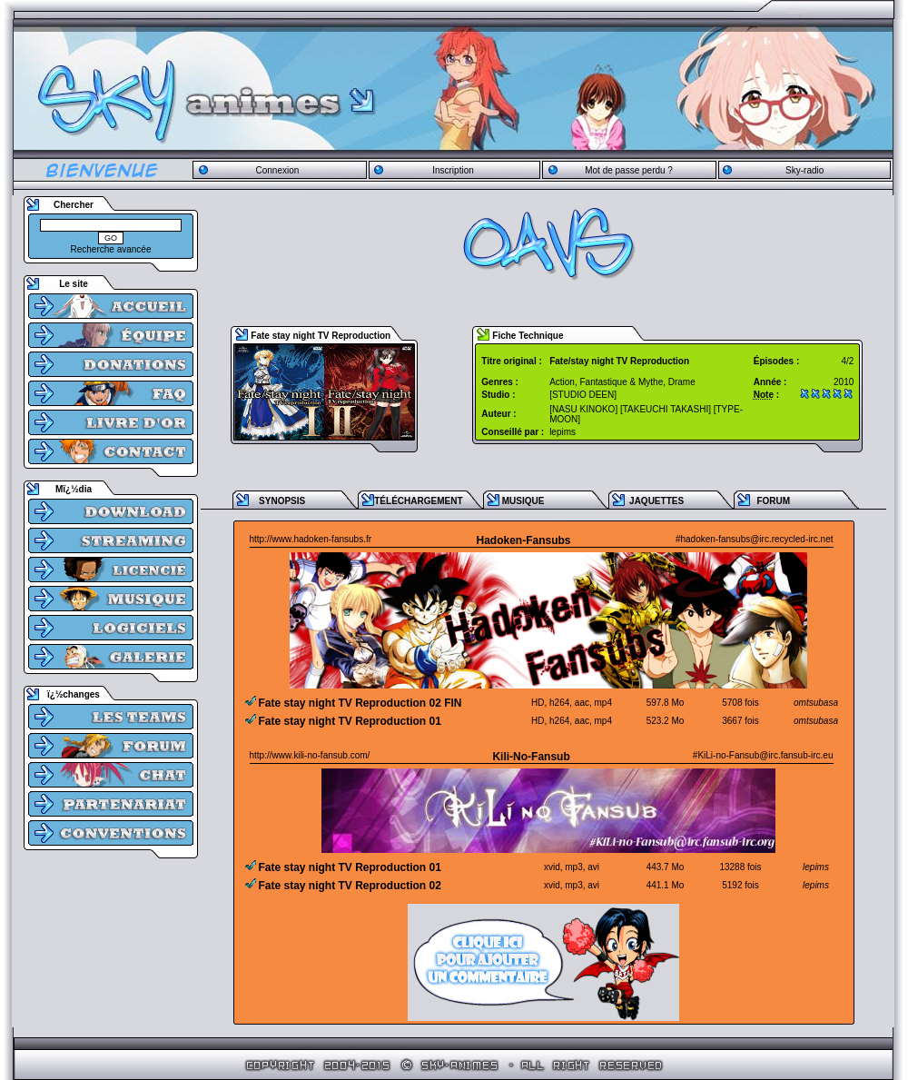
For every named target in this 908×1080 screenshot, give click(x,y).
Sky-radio (804, 170)
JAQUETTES (656, 501)
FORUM (773, 501)
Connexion (277, 170)
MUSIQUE (523, 501)
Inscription (453, 170)
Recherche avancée (111, 249)
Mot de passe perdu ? (629, 170)
